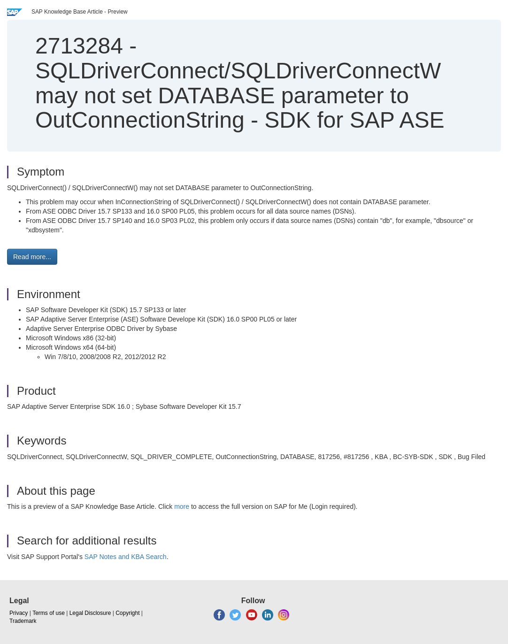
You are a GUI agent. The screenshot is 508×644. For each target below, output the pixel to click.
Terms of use (48, 613)
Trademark (23, 621)
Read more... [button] (32, 257)
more (181, 506)
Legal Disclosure (90, 613)
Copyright (127, 613)
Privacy (18, 613)
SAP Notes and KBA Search (126, 556)
